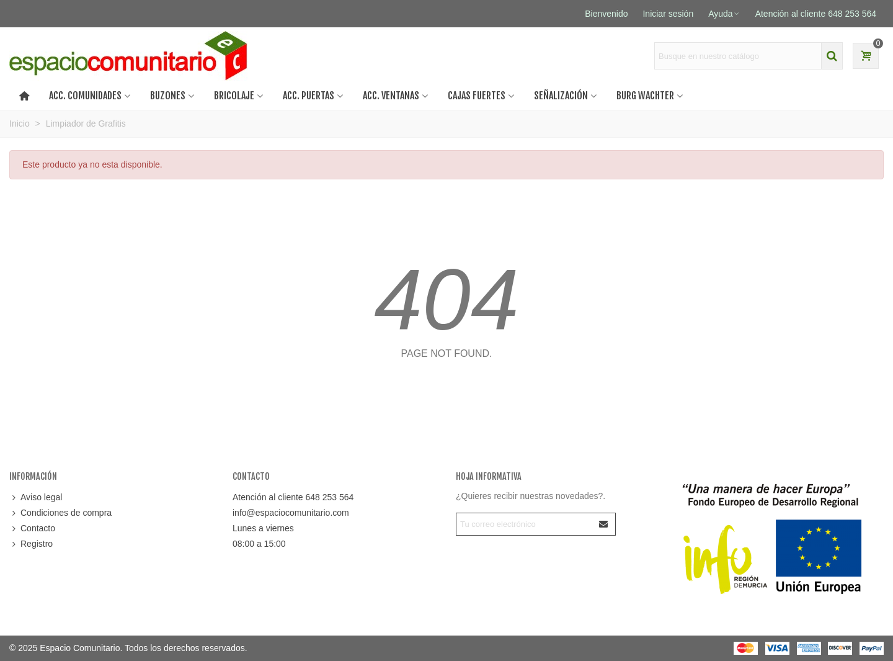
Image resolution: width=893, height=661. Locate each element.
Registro (31, 544)
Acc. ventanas (391, 95)
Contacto (32, 528)
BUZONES (167, 95)
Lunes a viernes (263, 528)
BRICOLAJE (234, 95)
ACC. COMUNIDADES (85, 95)
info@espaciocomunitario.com (291, 513)
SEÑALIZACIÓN (561, 95)
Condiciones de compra (60, 512)
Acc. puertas (308, 95)
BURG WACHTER (645, 95)
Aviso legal (35, 497)
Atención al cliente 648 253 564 (293, 497)
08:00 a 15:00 (259, 544)
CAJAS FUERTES (476, 95)
